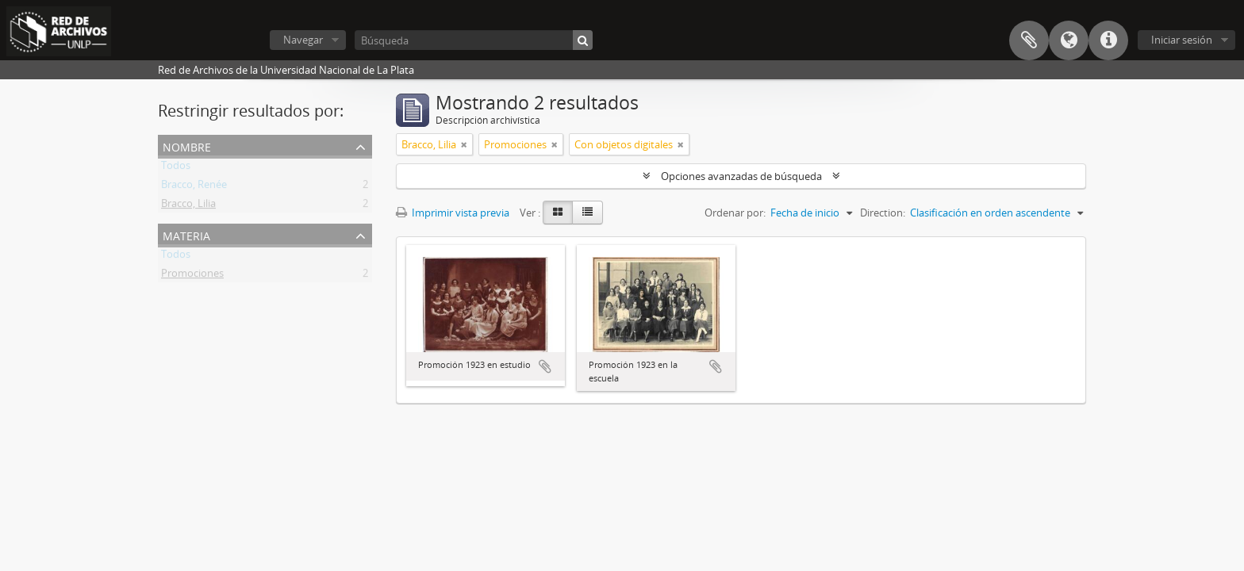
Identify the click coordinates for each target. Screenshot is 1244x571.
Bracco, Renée (194, 187)
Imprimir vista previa (452, 212)
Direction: (882, 212)
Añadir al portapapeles (545, 366)
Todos (175, 168)
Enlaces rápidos (1108, 40)
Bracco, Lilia (188, 206)
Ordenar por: (735, 212)
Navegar (303, 40)
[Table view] (587, 212)
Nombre (187, 145)
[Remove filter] (464, 144)
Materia (186, 234)
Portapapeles (1029, 40)
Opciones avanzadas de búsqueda (741, 176)
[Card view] (558, 212)
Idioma (1068, 40)
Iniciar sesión (1181, 40)
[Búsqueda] (474, 40)
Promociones (192, 276)
